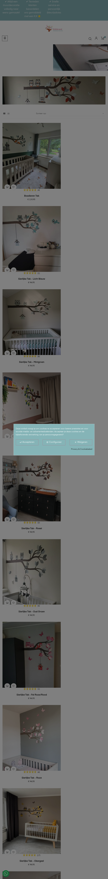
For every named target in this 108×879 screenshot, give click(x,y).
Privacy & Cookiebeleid (81, 449)
